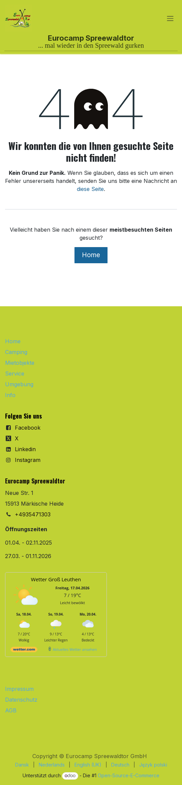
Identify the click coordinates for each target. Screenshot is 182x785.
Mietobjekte (19, 362)
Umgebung (19, 384)
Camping (16, 352)
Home (91, 255)
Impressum (19, 688)
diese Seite (90, 189)
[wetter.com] (23, 650)
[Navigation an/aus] (170, 18)
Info (10, 395)
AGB (11, 710)
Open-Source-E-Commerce (128, 775)
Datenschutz (21, 699)
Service (14, 373)
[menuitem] (22, 764)
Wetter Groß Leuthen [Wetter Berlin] (56, 579)
